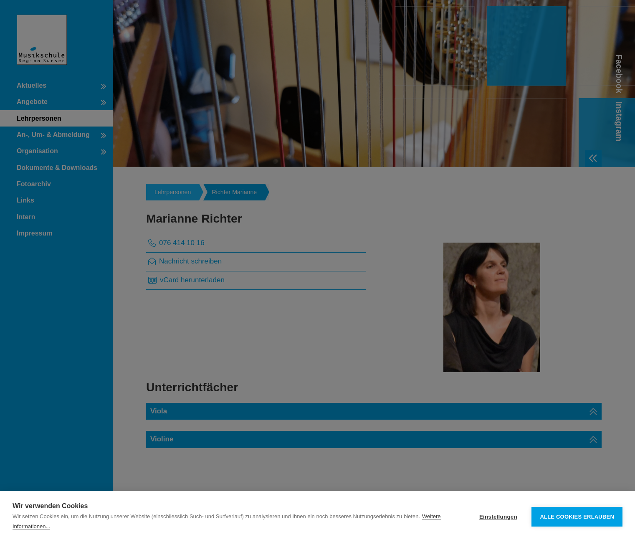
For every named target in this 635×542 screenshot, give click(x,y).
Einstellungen (498, 517)
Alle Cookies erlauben (577, 517)
